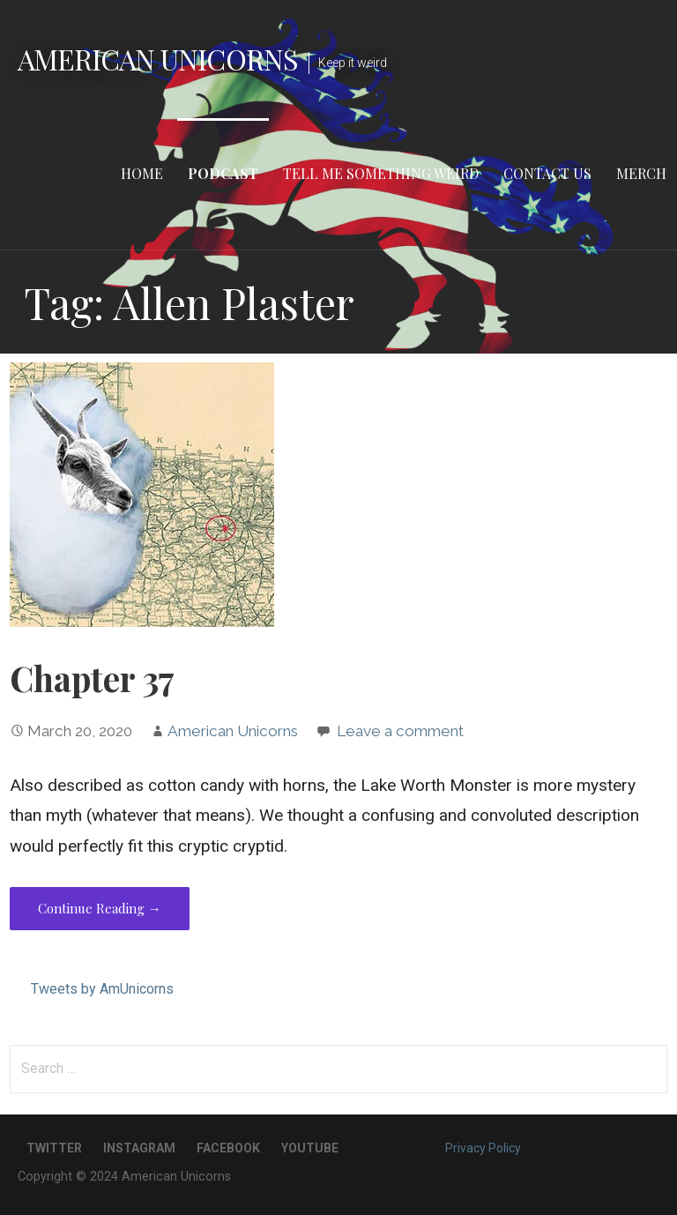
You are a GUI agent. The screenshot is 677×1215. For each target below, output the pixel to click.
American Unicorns (158, 59)
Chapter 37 (92, 678)
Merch (641, 173)
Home (142, 173)
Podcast (223, 173)
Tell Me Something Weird (381, 173)
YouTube (309, 1148)
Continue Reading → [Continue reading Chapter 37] (99, 908)
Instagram (139, 1148)
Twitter (54, 1148)
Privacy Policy (483, 1148)
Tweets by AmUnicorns (102, 988)
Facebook (228, 1148)
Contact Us (547, 173)
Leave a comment (400, 731)
